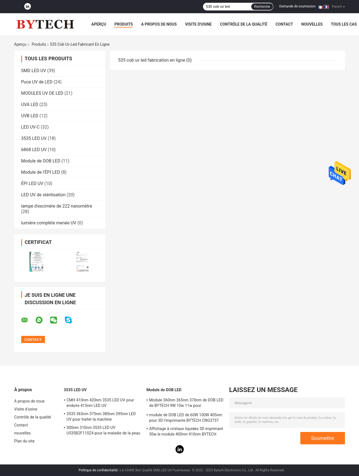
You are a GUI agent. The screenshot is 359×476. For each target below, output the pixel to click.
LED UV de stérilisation (43, 194)
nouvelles (312, 24)
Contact (284, 24)
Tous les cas (344, 24)
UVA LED (30, 104)
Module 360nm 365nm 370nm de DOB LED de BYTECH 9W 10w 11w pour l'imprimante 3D (186, 403)
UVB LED (30, 115)
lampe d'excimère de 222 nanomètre (56, 206)
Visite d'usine (198, 24)
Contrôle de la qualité (243, 24)
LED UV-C (30, 127)
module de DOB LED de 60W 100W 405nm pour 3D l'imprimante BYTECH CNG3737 (185, 418)
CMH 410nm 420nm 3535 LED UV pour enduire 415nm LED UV (100, 403)
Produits (123, 24)
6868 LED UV (34, 149)
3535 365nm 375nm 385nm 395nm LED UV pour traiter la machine (101, 416)
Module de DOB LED (40, 161)
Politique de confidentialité (98, 470)
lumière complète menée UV (48, 222)
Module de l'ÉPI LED (40, 172)
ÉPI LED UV (32, 183)
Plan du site (24, 441)
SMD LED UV (33, 70)
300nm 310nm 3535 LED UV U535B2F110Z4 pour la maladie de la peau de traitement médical (104, 431)
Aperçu (98, 24)
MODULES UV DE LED (42, 93)
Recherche (262, 7)
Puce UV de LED (37, 82)
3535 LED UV (34, 138)
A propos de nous (159, 24)
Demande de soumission (297, 6)
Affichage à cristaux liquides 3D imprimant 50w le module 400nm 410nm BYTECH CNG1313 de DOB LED (186, 432)
